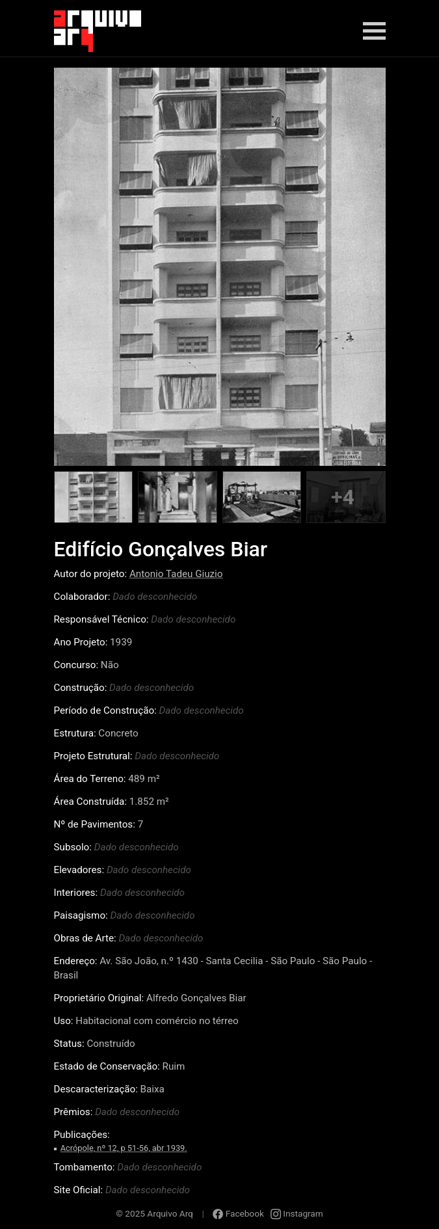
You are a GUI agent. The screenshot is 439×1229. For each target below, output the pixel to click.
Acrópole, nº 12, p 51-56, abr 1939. (123, 1148)
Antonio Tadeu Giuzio (176, 574)
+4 (342, 497)
